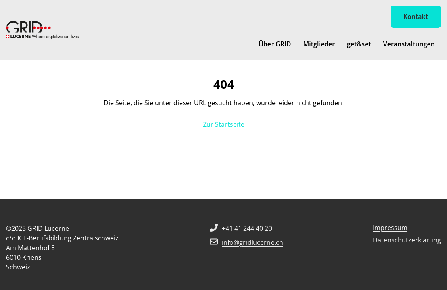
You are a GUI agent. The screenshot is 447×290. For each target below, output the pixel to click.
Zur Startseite (223, 124)
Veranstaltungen (409, 43)
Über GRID (275, 43)
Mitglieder (319, 43)
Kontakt (415, 16)
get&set (359, 43)
